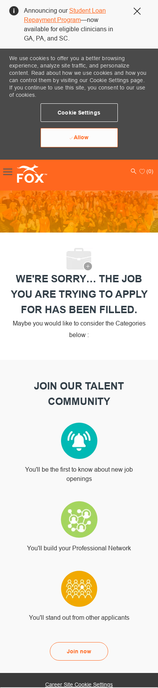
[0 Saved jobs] (146, 171)
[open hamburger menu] (7, 171)
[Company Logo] (24, 173)
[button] (79, 112)
